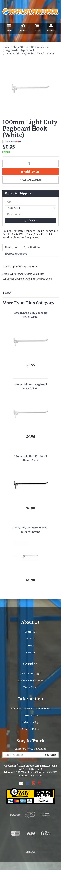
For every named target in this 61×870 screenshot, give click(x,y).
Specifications (32, 247)
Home (5, 47)
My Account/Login (30, 673)
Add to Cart (30, 172)
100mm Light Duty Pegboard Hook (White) (29, 53)
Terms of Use (30, 715)
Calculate (30, 220)
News (30, 645)
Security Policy (30, 729)
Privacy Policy (30, 722)
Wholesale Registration (30, 680)
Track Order (30, 687)
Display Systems (40, 47)
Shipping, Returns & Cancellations (30, 708)
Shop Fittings (20, 47)
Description (11, 247)
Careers (30, 652)
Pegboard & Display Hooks (20, 50)
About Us (31, 638)
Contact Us (30, 631)
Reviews (16, 253)
